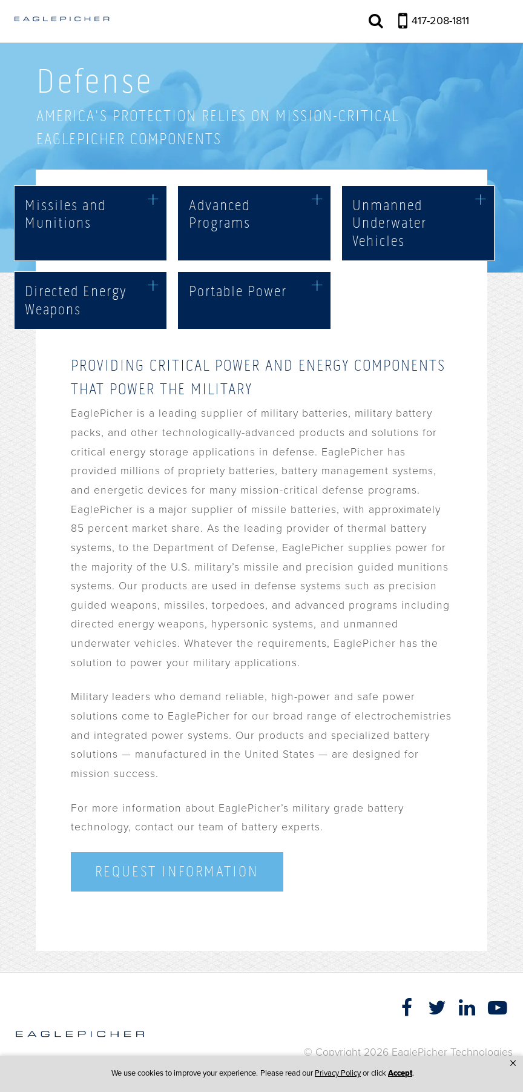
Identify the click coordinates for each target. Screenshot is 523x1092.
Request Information (177, 871)
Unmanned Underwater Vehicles (389, 223)
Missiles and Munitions (65, 214)
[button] (513, 1063)
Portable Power (238, 291)
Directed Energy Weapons (76, 300)
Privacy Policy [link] (338, 1073)
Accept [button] (400, 1073)
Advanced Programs (220, 214)
